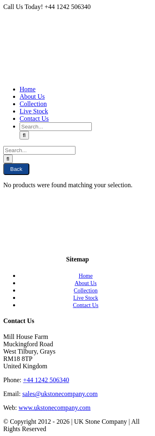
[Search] (24, 135)
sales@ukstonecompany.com (60, 393)
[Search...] (56, 126)
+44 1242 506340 (46, 379)
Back (16, 169)
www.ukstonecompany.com (54, 407)
